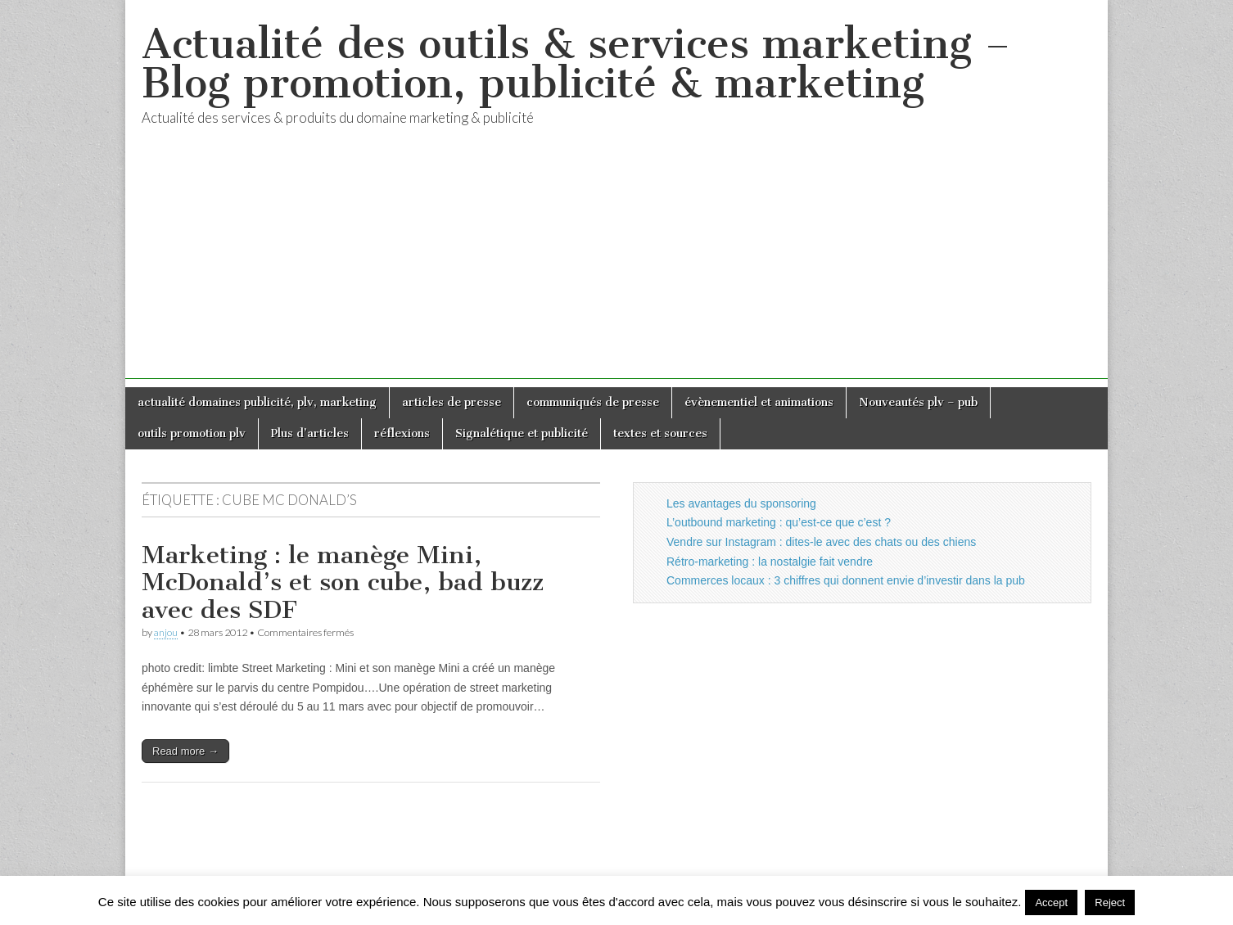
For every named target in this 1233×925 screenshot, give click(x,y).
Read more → (185, 751)
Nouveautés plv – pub (918, 402)
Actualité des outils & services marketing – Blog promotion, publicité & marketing (576, 63)
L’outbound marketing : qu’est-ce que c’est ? (778, 522)
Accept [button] (1051, 902)
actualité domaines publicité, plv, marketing (257, 402)
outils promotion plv (192, 433)
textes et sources (660, 433)
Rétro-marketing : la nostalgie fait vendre (769, 561)
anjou (166, 632)
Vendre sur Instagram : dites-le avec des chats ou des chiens (821, 541)
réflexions (402, 433)
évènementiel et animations (758, 402)
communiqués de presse (592, 402)
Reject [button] (1110, 902)
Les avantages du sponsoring (741, 503)
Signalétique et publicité (521, 433)
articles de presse (451, 402)
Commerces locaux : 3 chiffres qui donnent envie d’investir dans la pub (845, 580)
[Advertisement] (616, 264)
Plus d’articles (310, 433)
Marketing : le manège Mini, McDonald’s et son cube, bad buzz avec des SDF (343, 582)
